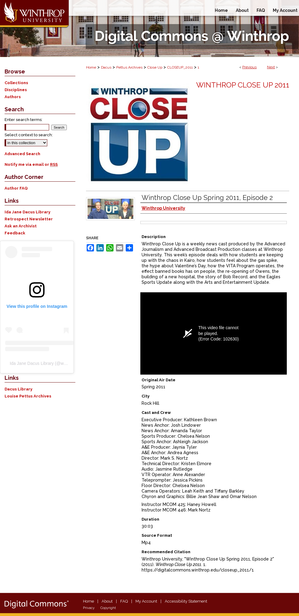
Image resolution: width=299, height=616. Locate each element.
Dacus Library (18, 389)
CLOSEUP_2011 (180, 67)
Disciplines (16, 89)
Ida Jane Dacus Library (27, 212)
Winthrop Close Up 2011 (242, 84)
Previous (249, 67)
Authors (13, 96)
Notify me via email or (31, 164)
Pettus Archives (129, 67)
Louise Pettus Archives (28, 396)
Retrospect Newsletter (29, 219)
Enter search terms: (23, 119)
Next (271, 67)
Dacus (106, 67)
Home (91, 67)
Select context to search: (29, 135)
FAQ (124, 601)
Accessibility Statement (186, 601)
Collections (16, 82)
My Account (146, 601)
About (107, 601)
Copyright (108, 608)
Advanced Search (22, 153)
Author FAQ (16, 188)
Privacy (89, 608)
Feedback (15, 233)
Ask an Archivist (21, 226)
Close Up (154, 67)
